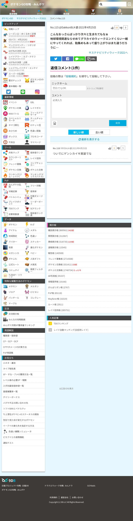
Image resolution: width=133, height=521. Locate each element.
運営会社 (64, 497)
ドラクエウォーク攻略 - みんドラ (59, 485)
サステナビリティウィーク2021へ (108, 52)
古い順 (99, 132)
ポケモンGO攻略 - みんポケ (27, 4)
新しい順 (78, 132)
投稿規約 (71, 76)
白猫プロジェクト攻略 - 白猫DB (15, 485)
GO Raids (91, 485)
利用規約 (53, 497)
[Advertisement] (89, 189)
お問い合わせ (77, 497)
